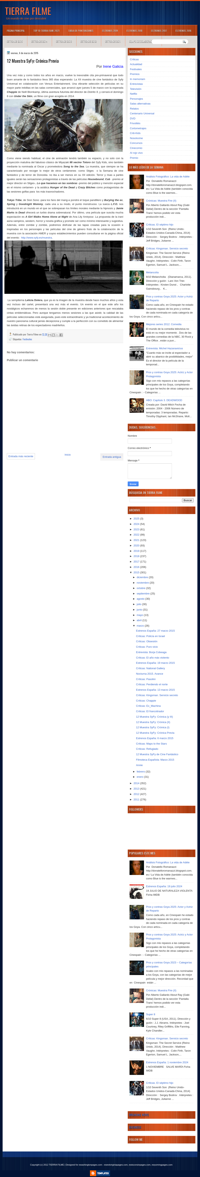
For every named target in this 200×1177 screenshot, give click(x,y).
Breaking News (139, 1114)
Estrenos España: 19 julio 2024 (164, 886)
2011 (137, 799)
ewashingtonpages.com (90, 1165)
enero (140, 776)
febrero (141, 771)
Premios (135, 74)
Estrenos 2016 (183, 30)
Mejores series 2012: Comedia (163, 324)
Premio (134, 157)
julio (139, 604)
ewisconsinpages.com (140, 1165)
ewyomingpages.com (162, 1165)
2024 (137, 524)
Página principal (16, 30)
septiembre (143, 593)
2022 (137, 534)
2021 (137, 540)
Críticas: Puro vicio (147, 646)
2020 (137, 545)
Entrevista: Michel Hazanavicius (164, 348)
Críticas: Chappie (146, 700)
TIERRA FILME (28, 10)
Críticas (134, 59)
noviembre (143, 582)
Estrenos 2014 (39, 41)
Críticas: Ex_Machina (148, 705)
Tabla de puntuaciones (80, 30)
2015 (137, 572)
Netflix (133, 93)
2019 (137, 550)
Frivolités (135, 123)
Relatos (134, 108)
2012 (137, 794)
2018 (137, 556)
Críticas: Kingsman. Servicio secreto (167, 248)
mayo (140, 615)
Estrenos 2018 (134, 30)
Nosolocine (136, 138)
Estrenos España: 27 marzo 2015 (155, 630)
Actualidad (136, 64)
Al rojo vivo (136, 152)
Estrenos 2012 (89, 41)
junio (140, 609)
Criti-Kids (135, 133)
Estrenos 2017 (159, 30)
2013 (137, 788)
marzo (141, 625)
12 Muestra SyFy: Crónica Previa (155, 732)
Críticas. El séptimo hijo (159, 224)
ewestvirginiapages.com (116, 1165)
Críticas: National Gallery (150, 668)
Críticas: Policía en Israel (150, 636)
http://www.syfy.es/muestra (36, 237)
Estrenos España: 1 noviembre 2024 (167, 1062)
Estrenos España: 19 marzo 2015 (155, 662)
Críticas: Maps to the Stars (151, 743)
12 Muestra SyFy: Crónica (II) (153, 722)
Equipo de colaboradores (143, 41)
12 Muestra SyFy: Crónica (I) (152, 727)
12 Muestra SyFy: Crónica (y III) (154, 716)
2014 (137, 783)
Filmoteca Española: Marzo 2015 (155, 759)
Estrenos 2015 (15, 41)
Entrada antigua (112, 456)
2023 (137, 529)
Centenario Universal (142, 113)
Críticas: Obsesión (146, 641)
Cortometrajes (138, 128)
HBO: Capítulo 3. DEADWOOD (164, 400)
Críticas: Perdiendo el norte (152, 684)
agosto (141, 598)
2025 (137, 518)
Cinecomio (136, 148)
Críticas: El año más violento (152, 657)
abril (139, 620)
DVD (132, 118)
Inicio (68, 454)
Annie (139, 765)
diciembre (143, 577)
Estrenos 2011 (113, 41)
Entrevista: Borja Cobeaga (151, 652)
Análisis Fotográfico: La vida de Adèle (168, 176)
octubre (141, 588)
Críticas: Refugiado (147, 748)
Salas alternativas (140, 103)
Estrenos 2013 (64, 41)
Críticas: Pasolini (145, 679)
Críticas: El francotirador (150, 711)
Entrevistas (136, 83)
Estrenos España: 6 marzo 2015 (154, 738)
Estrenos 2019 (110, 30)
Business (135, 1127)
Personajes (136, 98)
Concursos (136, 142)
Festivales (27, 339)
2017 (137, 561)
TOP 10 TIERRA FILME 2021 (46, 30)
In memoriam (137, 79)
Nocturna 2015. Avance (149, 673)
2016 (137, 567)
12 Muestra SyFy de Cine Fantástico (157, 754)
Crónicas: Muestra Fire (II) (161, 200)
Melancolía (152, 272)
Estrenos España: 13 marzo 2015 (155, 689)
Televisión (135, 88)
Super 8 (150, 1014)
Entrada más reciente (20, 456)
